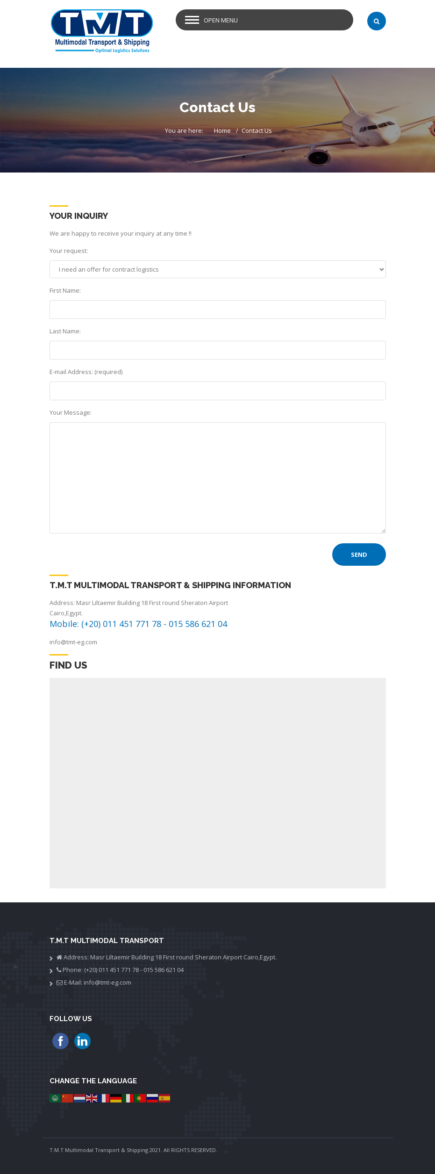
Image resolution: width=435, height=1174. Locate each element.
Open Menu (221, 20)
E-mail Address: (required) (86, 371)
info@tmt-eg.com (73, 642)
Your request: (69, 250)
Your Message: (71, 412)
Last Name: (65, 331)
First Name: (65, 290)
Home (222, 130)
